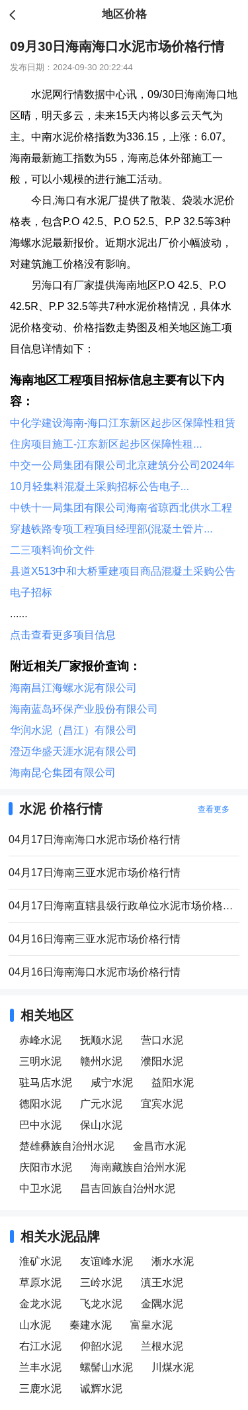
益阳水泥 (172, 1082)
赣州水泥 (101, 1061)
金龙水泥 (40, 1303)
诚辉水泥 (101, 1388)
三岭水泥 (101, 1282)
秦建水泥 (90, 1325)
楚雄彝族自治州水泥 (66, 1146)
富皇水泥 (151, 1325)
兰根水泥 (162, 1346)
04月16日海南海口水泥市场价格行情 (95, 972)
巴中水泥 (40, 1125)
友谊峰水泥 (106, 1261)
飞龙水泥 (101, 1303)
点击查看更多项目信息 (63, 634)
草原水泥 (40, 1282)
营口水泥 (162, 1040)
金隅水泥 (162, 1303)
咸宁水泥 (112, 1082)
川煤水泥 (172, 1367)
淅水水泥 (172, 1261)
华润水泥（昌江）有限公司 (73, 730)
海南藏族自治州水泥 (138, 1167)
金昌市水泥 (159, 1146)
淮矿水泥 (40, 1261)
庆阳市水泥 (45, 1167)
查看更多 (213, 809)
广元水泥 (101, 1103)
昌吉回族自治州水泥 (127, 1188)
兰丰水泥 (40, 1367)
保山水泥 (101, 1125)
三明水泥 (40, 1061)
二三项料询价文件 (52, 550)
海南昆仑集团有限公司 (63, 772)
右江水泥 (40, 1346)
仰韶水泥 (101, 1346)
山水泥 (35, 1325)
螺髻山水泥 (106, 1367)
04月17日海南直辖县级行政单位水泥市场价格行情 (124, 905)
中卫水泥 (40, 1188)
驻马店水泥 (45, 1082)
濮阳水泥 (162, 1061)
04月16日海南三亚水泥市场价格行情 (95, 938)
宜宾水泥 (162, 1103)
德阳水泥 (40, 1103)
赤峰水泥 (40, 1040)
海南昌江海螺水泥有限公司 (73, 687)
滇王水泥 (162, 1282)
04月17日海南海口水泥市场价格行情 (95, 839)
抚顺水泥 (101, 1040)
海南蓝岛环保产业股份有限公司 (84, 709)
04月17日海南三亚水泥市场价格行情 (95, 872)
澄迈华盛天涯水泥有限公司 (73, 751)
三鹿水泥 (40, 1388)
